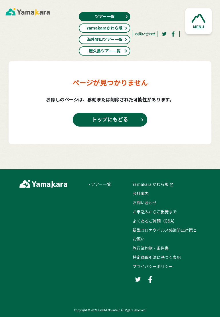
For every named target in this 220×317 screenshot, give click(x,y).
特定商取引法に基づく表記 (157, 257)
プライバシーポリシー (153, 266)
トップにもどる (110, 119)
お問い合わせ (145, 33)
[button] (198, 21)
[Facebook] (173, 34)
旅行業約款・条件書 (151, 248)
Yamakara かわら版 (150, 184)
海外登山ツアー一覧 (107, 39)
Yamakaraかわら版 (107, 28)
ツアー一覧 (111, 16)
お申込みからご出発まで (155, 211)
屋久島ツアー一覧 (108, 51)
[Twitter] (164, 34)
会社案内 (141, 193)
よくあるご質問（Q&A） (155, 221)
